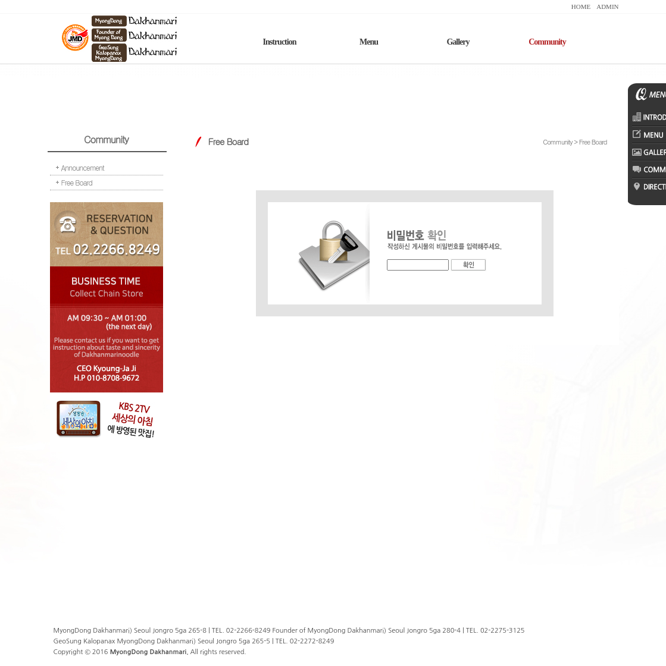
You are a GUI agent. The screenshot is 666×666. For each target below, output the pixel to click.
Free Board (76, 182)
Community (547, 41)
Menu (368, 41)
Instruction (279, 41)
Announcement (82, 167)
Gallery (457, 41)
